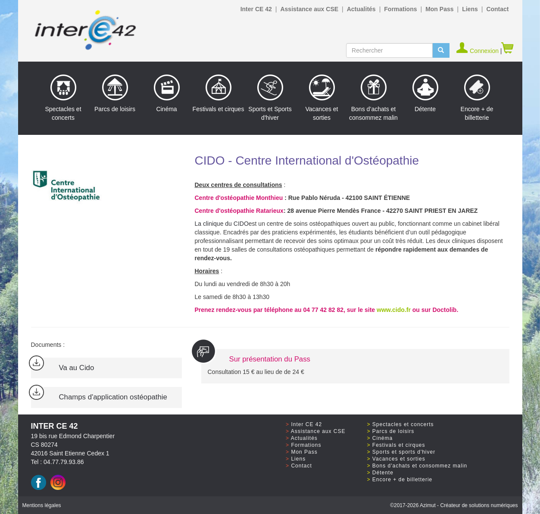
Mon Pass (439, 9)
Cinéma (167, 93)
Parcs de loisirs (114, 93)
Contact (497, 9)
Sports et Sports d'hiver (269, 98)
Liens (470, 9)
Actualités (361, 9)
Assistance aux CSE (309, 9)
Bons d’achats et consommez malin (373, 98)
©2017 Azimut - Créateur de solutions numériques (454, 505)
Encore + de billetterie (477, 98)
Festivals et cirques (218, 93)
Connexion (478, 50)
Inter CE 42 (256, 9)
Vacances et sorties (321, 98)
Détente (425, 93)
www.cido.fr (394, 309)
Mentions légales (41, 505)
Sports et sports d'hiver (403, 452)
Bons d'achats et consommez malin (419, 466)
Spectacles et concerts (63, 98)
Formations (400, 9)
